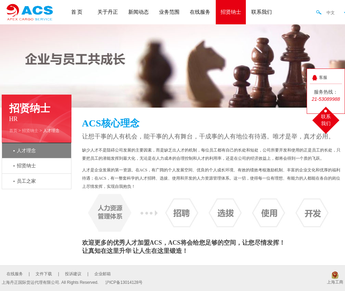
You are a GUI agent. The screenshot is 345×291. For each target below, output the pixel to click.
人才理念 (51, 130)
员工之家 (26, 181)
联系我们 (261, 12)
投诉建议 (73, 273)
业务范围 (169, 12)
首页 (13, 130)
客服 (323, 77)
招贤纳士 (231, 12)
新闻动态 (138, 12)
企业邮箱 (102, 273)
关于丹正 (107, 12)
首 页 (77, 12)
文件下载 (44, 273)
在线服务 (200, 12)
